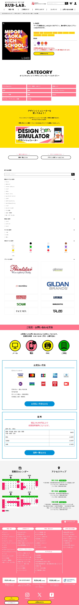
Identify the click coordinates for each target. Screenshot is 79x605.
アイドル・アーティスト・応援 (11, 99)
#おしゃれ (72, 32)
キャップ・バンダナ (9, 208)
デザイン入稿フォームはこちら (56, 157)
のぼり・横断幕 (8, 212)
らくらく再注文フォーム (70, 536)
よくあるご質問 (22, 538)
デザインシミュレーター (24, 559)
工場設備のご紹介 (41, 570)
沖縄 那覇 (54, 502)
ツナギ (6, 198)
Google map (63, 480)
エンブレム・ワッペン (58, 90)
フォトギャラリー (41, 541)
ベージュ (13, 247)
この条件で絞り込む (12, 598)
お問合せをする (44, 53)
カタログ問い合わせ (69, 545)
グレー (48, 244)
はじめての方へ (22, 532)
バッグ (6, 189)
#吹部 (41, 32)
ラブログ (38, 545)
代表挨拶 (38, 557)
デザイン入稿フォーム (70, 538)
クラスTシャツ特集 (41, 547)
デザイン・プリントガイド (26, 549)
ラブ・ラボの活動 (41, 568)
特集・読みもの (48, 528)
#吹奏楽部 (36, 32)
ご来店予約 (67, 543)
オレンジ (65, 251)
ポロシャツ (7, 184)
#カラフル (44, 35)
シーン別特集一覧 (41, 532)
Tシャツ (6, 181)
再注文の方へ (21, 534)
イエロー (13, 251)
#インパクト (51, 35)
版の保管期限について (24, 545)
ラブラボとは (48, 551)
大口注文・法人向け (69, 534)
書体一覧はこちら (23, 157)
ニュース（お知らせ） (42, 536)
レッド (48, 251)
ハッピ (6, 205)
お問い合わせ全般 (68, 9)
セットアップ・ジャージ (9, 196)
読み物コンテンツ (41, 538)
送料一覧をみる (39, 453)
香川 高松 (54, 491)
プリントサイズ (22, 570)
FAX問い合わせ (68, 541)
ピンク (31, 251)
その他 (13, 254)
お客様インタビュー (41, 543)
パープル (65, 247)
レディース (7, 223)
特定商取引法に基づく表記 (43, 561)
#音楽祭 (60, 32)
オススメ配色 (21, 568)
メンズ (6, 221)
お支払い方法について (24, 536)
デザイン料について (23, 555)
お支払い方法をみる (39, 404)
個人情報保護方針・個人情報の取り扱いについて (49, 563)
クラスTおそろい (7, 86)
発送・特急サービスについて (25, 543)
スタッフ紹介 (39, 559)
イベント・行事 (7, 94)
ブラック (30, 244)
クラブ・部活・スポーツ (34, 86)
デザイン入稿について (24, 553)
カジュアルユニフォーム (9, 203)
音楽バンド (55, 86)
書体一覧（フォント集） (24, 561)
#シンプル (65, 32)
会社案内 (38, 555)
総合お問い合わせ (68, 532)
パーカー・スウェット (9, 186)
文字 (4, 90)
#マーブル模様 (37, 35)
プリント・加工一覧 (23, 563)
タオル (6, 191)
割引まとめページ (23, 541)
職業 (29, 94)
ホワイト (13, 244)
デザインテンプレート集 (24, 557)
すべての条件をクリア (11, 602)
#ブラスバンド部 (48, 32)
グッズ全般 (7, 210)
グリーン (30, 247)
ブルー (48, 247)
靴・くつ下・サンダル (9, 215)
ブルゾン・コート (8, 193)
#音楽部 (55, 32)
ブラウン (65, 244)
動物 (29, 90)
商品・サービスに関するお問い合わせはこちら (59, 508)
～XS (6, 232)
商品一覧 (11, 9)
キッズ (6, 226)
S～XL (6, 234)
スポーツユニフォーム (9, 200)
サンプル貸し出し (68, 547)
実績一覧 (38, 566)
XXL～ (6, 237)
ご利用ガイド (25, 528)
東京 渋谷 (54, 480)
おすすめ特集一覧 (41, 534)
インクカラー (21, 566)
